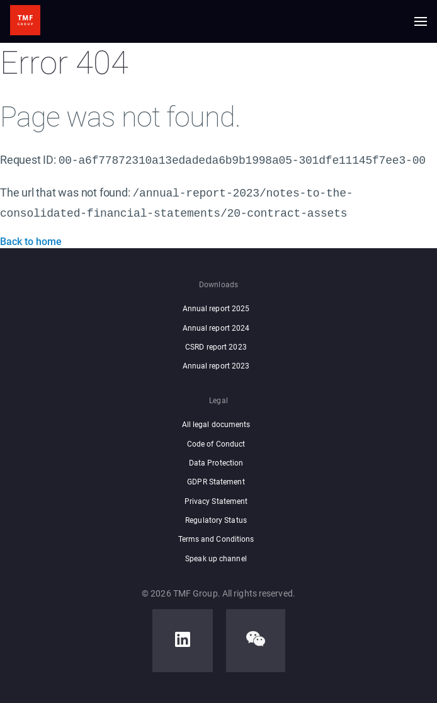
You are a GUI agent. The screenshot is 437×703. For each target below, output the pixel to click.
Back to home (31, 238)
